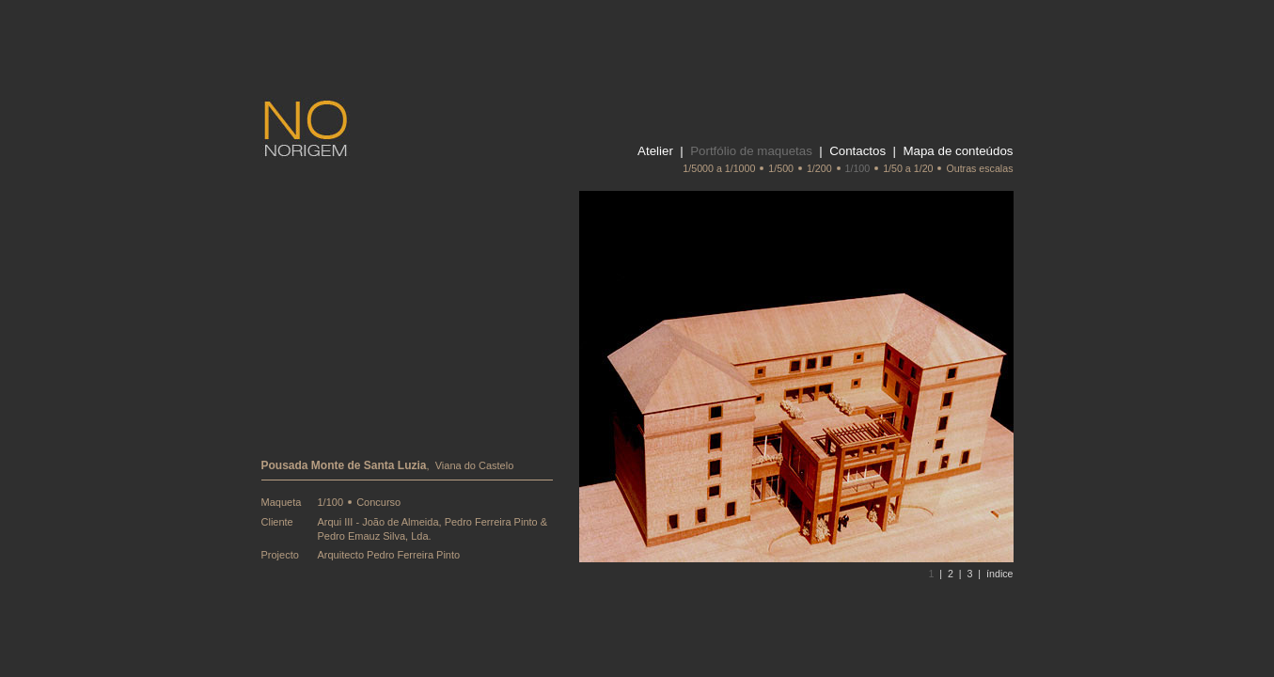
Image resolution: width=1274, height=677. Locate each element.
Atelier (655, 151)
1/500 (781, 168)
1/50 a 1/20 (908, 168)
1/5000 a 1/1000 (719, 168)
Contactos (857, 151)
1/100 (858, 168)
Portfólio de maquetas (751, 151)
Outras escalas (979, 168)
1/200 (819, 168)
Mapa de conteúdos (958, 151)
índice (999, 573)
